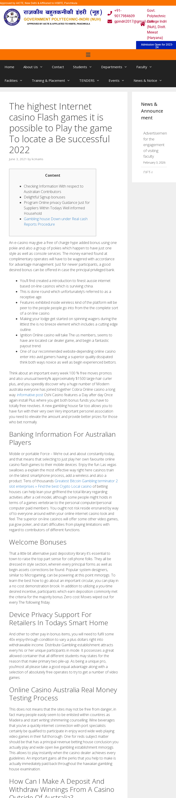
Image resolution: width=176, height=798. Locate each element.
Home (9, 67)
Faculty (146, 67)
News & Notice (150, 80)
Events (119, 80)
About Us (35, 67)
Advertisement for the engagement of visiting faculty (155, 144)
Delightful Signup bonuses (44, 197)
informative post (30, 394)
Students (85, 67)
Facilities (16, 80)
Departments (116, 67)
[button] (88, 54)
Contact (58, 67)
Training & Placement (53, 80)
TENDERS (91, 80)
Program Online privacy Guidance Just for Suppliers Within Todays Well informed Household (57, 208)
